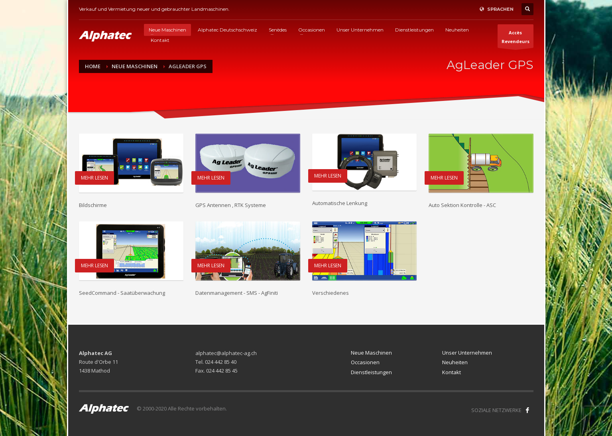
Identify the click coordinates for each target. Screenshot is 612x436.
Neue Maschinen (371, 352)
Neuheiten (455, 362)
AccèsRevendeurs (515, 39)
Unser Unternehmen (467, 352)
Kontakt (451, 372)
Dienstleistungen (371, 372)
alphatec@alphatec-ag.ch (226, 353)
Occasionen (365, 362)
